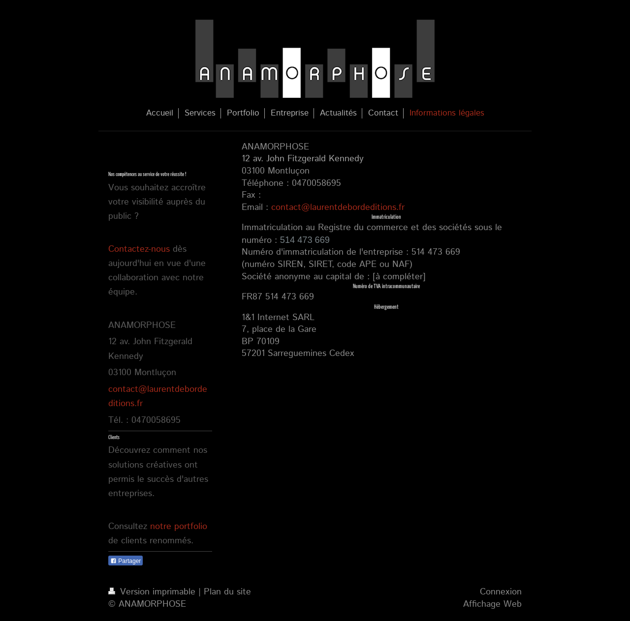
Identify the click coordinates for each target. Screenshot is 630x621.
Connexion (501, 592)
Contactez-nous (139, 249)
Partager (125, 561)
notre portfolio (178, 526)
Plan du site (227, 592)
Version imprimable (153, 592)
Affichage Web (492, 604)
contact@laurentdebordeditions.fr (338, 207)
